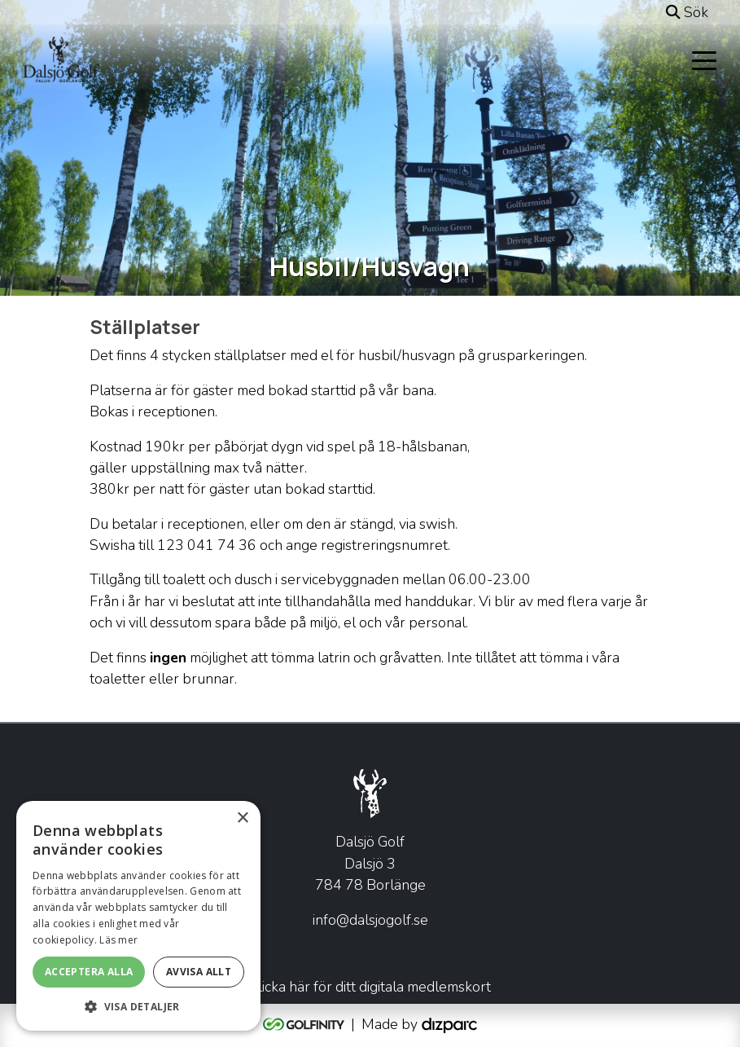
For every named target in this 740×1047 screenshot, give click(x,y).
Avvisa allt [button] (198, 972)
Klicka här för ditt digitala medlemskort (370, 986)
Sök (687, 12)
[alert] (138, 916)
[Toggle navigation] (704, 59)
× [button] (242, 818)
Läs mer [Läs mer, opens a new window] (118, 940)
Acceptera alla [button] (89, 972)
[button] (138, 1006)
